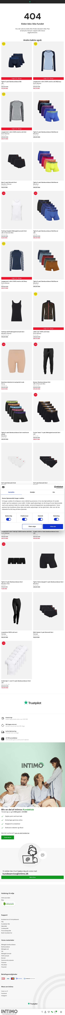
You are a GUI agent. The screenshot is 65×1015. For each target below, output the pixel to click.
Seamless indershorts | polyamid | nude (12, 382)
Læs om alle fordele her (22, 833)
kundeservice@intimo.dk (15, 873)
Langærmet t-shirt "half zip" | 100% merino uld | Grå (16, 531)
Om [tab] (54, 492)
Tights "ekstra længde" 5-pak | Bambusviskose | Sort (48, 582)
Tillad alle (53, 526)
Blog (2, 900)
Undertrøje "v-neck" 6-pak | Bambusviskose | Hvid (16, 681)
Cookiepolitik (4, 928)
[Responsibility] (52, 1012)
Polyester (3, 962)
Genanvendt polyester (7, 960)
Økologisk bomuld (6, 953)
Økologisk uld (5, 949)
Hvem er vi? (4, 991)
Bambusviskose (5, 947)
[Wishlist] (49, 1012)
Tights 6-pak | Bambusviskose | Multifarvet (45, 231)
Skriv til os (32, 877)
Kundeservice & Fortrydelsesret (10, 919)
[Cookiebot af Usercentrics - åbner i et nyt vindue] (55, 487)
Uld (2, 951)
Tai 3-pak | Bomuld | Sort (40, 483)
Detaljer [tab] (32, 492)
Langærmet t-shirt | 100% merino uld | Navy (14, 281)
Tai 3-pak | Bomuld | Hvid (8, 483)
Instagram (4, 995)
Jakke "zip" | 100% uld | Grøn (41, 331)
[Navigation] (61, 1012)
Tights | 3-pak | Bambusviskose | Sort (12, 582)
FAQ (2, 921)
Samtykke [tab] (11, 492)
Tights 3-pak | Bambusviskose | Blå (11, 81)
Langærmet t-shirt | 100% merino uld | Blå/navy (47, 81)
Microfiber (4, 964)
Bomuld (3, 958)
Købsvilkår (4, 926)
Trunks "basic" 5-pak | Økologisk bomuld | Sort (46, 432)
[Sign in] (45, 1012)
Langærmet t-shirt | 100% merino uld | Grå (13, 132)
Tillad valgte (32, 526)
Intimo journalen (5, 898)
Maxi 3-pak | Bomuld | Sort (9, 182)
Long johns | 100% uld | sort (9, 632)
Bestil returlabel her (6, 933)
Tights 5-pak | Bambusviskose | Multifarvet (45, 132)
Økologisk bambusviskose (8, 944)
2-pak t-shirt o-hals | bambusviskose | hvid (46, 531)
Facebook (4, 993)
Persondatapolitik (6, 930)
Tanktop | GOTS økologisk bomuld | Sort (12, 331)
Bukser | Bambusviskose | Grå (41, 382)
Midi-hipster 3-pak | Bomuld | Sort (43, 632)
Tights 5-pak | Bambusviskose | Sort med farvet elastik (15, 433)
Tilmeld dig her (7, 837)
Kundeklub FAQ (5, 924)
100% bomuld (5, 956)
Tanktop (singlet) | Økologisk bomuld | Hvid (13, 231)
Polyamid (3, 967)
